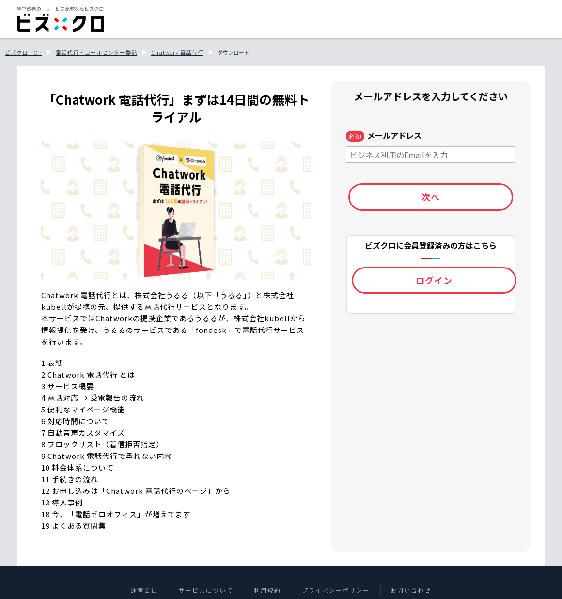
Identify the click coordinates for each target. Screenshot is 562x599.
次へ (431, 196)
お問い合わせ (410, 590)
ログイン (434, 280)
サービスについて (206, 590)
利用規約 (267, 590)
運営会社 (144, 590)
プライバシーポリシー (336, 590)
